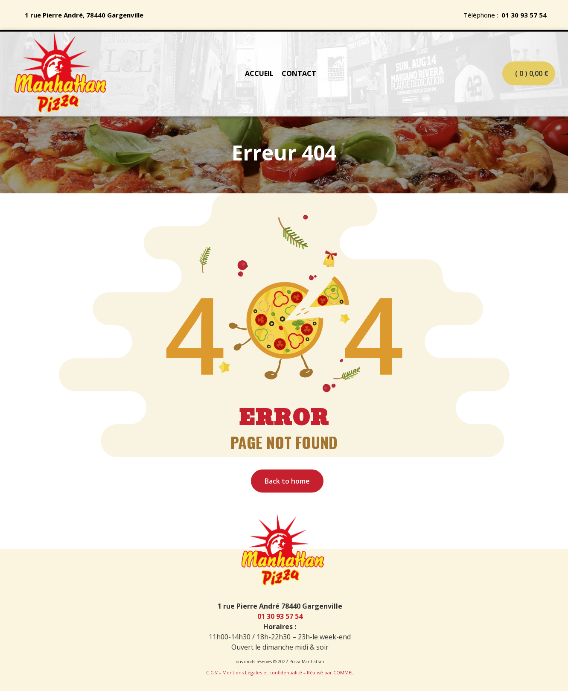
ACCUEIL (259, 73)
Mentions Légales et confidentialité (262, 672)
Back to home (287, 481)
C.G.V (212, 673)
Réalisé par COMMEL (330, 672)
